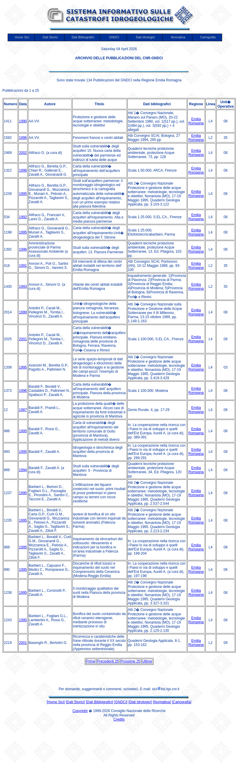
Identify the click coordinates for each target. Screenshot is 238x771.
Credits (119, 719)
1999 (23, 312)
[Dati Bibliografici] (99, 702)
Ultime (147, 661)
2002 (23, 153)
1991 (23, 266)
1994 (23, 470)
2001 (23, 339)
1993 (23, 287)
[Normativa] (162, 702)
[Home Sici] (56, 702)
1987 (23, 410)
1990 (23, 121)
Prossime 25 (130, 661)
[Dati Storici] (75, 702)
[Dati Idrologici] (140, 702)
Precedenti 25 (108, 661)
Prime (90, 661)
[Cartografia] (181, 702)
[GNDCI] (120, 702)
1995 (23, 194)
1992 (23, 217)
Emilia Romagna (196, 121)
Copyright (79, 711)
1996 (23, 138)
